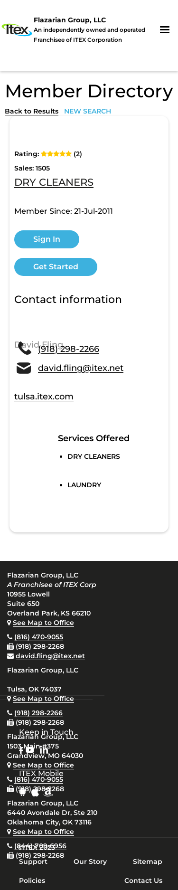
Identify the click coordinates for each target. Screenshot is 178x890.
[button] (164, 30)
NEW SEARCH (87, 111)
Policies (32, 880)
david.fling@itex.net (50, 656)
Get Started (55, 266)
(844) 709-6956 (40, 846)
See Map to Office (43, 622)
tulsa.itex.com (44, 396)
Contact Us (143, 880)
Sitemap (147, 861)
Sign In (46, 239)
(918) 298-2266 (38, 713)
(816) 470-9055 (38, 637)
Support (33, 861)
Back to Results (31, 111)
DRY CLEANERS (54, 183)
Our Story (90, 861)
